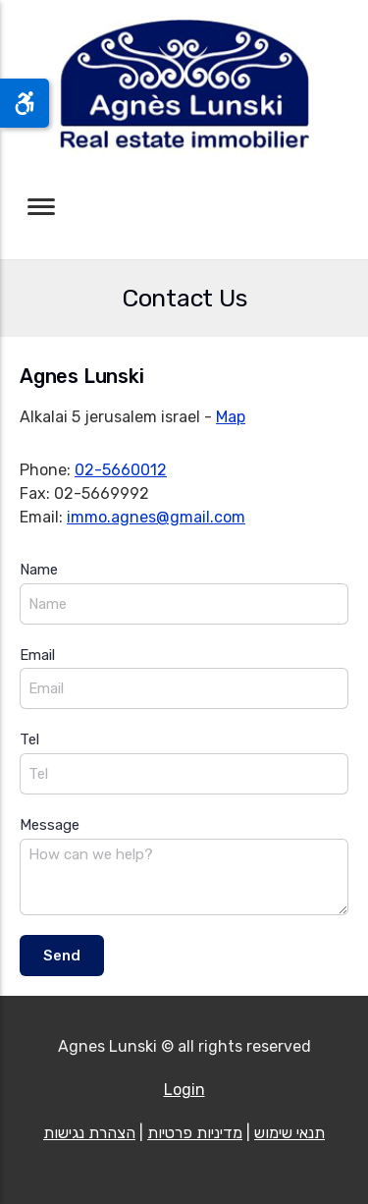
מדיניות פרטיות (194, 1132)
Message (49, 825)
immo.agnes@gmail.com (156, 517)
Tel (29, 739)
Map (230, 417)
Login (184, 1089)
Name (39, 569)
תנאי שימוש (289, 1132)
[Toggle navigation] (41, 206)
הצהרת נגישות (89, 1132)
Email (37, 655)
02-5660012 (121, 470)
